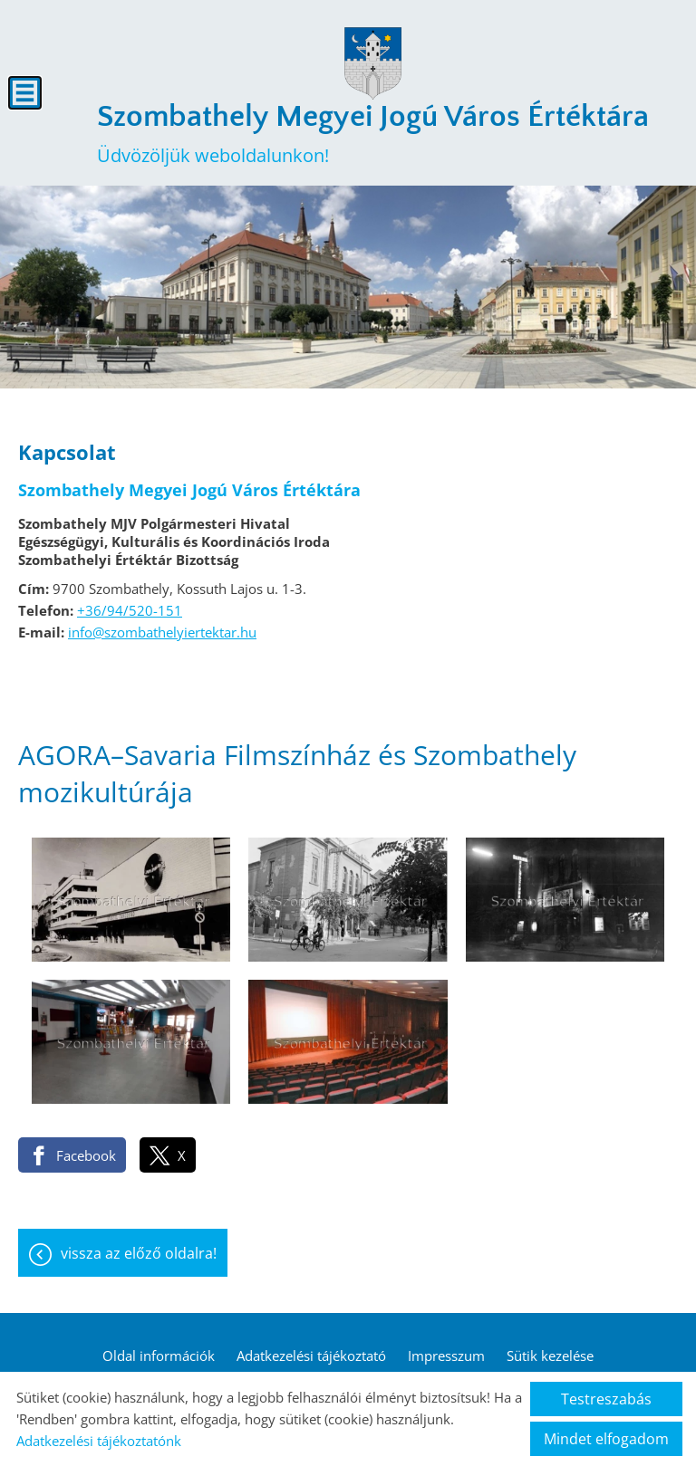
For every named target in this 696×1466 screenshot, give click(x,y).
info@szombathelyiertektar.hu (162, 632)
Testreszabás (606, 1399)
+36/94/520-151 (129, 610)
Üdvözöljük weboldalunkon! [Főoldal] (373, 134)
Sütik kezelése (550, 1355)
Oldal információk (158, 1355)
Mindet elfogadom (606, 1439)
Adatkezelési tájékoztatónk (98, 1441)
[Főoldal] (372, 63)
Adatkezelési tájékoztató (311, 1355)
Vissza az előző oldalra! (139, 1253)
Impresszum (446, 1355)
